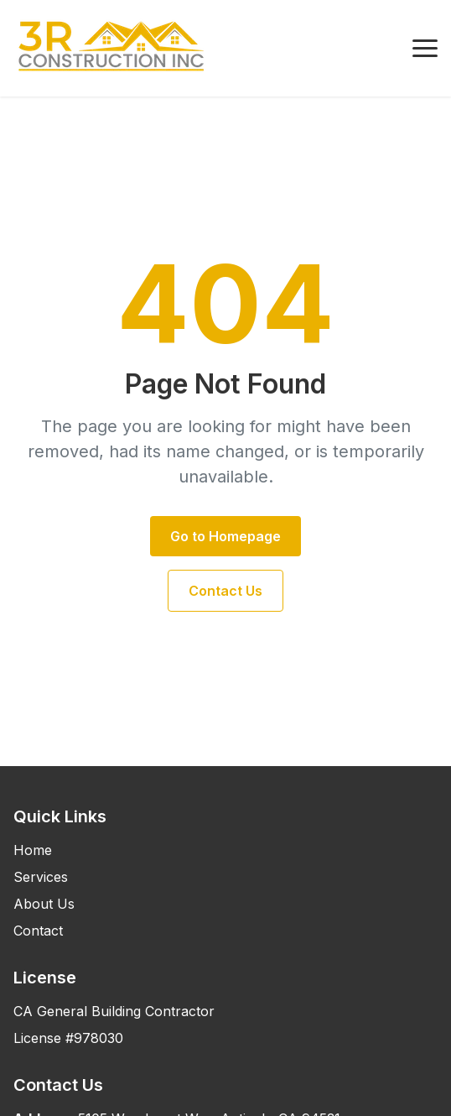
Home (32, 850)
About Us (44, 903)
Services (40, 876)
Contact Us (225, 590)
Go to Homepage (225, 536)
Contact (38, 930)
